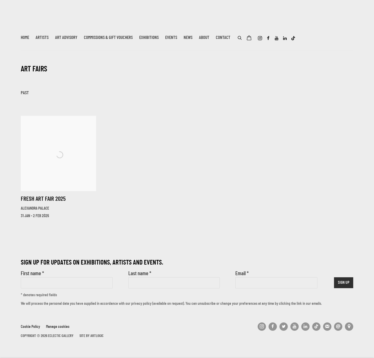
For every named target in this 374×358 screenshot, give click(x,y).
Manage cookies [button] (57, 327)
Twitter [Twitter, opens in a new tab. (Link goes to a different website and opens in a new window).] (283, 326)
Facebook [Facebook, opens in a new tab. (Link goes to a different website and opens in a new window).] (268, 38)
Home (25, 38)
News (188, 38)
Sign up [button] (343, 283)
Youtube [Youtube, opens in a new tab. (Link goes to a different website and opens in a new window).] (276, 38)
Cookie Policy (30, 327)
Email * (242, 274)
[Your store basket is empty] (249, 38)
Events (171, 38)
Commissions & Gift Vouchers (108, 38)
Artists (42, 38)
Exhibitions (149, 38)
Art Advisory (66, 38)
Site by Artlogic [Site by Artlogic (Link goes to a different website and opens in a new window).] (91, 336)
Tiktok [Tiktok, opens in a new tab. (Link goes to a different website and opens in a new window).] (293, 38)
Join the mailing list (327, 326)
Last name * (139, 274)
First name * (32, 274)
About (204, 38)
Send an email (338, 326)
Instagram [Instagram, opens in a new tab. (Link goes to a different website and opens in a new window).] (260, 38)
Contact (223, 38)
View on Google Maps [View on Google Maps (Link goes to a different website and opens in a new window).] (349, 326)
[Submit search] (240, 37)
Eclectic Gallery (47, 20)
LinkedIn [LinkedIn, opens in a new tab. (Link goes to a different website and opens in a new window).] (285, 38)
